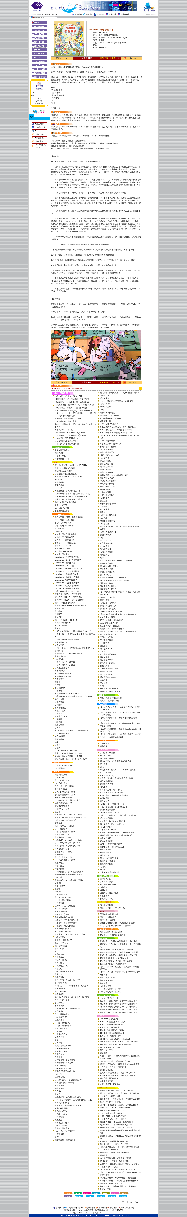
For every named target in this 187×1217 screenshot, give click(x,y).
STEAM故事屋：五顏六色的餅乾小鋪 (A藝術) (118, 427)
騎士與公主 (59, 892)
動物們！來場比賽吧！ (109, 566)
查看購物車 (124, 14)
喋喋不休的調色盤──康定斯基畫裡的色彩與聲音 (119, 1064)
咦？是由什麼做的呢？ (64, 676)
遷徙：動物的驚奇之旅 (109, 858)
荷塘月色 (58, 969)
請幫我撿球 (104, 600)
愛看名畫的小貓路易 (108, 586)
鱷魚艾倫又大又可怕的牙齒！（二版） (70, 934)
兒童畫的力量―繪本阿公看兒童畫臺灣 (115, 1044)
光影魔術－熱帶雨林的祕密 (66, 923)
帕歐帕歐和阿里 (106, 980)
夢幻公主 (58, 479)
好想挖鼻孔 (104, 666)
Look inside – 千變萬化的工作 (67, 557)
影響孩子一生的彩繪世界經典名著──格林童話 (118, 941)
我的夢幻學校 (105, 549)
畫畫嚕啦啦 (59, 854)
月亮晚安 (58, 614)
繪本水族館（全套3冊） (64, 430)
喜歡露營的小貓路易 (108, 589)
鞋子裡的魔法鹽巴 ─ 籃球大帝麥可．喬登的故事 (119, 1093)
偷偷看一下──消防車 (63, 551)
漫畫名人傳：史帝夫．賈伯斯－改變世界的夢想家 (120, 1099)
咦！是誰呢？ (60, 886)
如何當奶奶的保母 (62, 1103)
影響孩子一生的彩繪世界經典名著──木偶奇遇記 (119, 952)
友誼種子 (58, 889)
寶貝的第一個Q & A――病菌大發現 (68, 597)
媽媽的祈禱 (59, 1037)
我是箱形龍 (59, 1020)
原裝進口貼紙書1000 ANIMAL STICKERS (71, 465)
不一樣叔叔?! (60, 989)
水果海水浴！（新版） (64, 852)
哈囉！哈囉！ (60, 949)
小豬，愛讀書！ (61, 829)
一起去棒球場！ (106, 492)
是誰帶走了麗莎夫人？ (109, 1078)
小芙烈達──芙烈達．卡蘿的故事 (113, 1067)
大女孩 (103, 651)
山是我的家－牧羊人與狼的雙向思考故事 (116, 778)
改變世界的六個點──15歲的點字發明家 (116, 1128)
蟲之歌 (57, 812)
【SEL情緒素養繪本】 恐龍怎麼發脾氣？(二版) (73, 1100)
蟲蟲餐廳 (103, 646)
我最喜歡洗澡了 (61, 775)
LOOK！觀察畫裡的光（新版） (112, 1030)
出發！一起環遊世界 (108, 917)
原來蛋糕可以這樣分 (108, 663)
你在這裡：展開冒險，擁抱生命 (113, 821)
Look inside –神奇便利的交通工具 (68, 568)
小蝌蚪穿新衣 (60, 937)
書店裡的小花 (105, 540)
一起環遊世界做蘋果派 (109, 689)
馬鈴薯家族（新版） (63, 835)
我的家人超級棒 (106, 552)
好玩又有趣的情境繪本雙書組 (66, 441)
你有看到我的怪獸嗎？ (64, 931)
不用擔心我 (104, 643)
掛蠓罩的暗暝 (105, 852)
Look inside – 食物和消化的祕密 (68, 560)
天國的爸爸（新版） (63, 809)
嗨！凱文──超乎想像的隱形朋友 (68, 1105)
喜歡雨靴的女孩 (61, 1028)
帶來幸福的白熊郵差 (63, 1068)
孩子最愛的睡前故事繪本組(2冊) (68, 418)
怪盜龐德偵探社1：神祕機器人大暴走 (115, 958)
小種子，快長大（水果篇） (66, 665)
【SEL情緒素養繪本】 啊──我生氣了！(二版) (73, 631)
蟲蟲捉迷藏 (59, 954)
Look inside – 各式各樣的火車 (67, 586)
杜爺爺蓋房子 (105, 896)
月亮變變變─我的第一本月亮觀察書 (69, 872)
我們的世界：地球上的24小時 (112, 804)
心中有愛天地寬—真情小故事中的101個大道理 (118, 1007)
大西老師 (103, 506)
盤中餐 (103, 870)
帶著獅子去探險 (106, 583)
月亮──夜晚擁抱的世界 (109, 455)
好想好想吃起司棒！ (108, 504)
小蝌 (102, 410)
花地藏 (103, 867)
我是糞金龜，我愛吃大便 (65, 1140)
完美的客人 (59, 863)
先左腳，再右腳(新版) (63, 797)
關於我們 (89, 14)
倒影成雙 (103, 1053)
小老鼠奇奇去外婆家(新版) (65, 820)
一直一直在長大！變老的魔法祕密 (113, 807)
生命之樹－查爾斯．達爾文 (111, 1096)
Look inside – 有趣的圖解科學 (67, 583)
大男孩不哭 (104, 458)
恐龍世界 (58, 488)
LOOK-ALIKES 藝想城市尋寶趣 (112, 1033)
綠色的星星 (104, 509)
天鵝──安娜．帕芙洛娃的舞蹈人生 (114, 1116)
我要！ (57, 742)
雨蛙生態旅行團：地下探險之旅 (67, 980)
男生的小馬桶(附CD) (63, 623)
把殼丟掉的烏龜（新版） (65, 826)
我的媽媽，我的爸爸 (108, 603)
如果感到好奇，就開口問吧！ (112, 790)
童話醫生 (103, 680)
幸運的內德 (59, 869)
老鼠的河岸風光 (106, 838)
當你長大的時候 (106, 784)
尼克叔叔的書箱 (106, 818)
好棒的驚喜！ (60, 702)
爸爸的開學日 (105, 489)
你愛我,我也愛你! (61, 626)
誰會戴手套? (60, 711)
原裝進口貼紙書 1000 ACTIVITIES (68, 477)
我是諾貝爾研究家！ (63, 1128)
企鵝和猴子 (104, 887)
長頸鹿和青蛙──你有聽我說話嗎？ (69, 1080)
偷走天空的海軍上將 (108, 634)
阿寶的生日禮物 (61, 960)
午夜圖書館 (59, 994)
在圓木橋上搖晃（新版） (65, 786)
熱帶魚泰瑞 (59, 1088)
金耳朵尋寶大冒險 (107, 978)
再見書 (57, 685)
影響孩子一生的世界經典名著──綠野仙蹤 (117, 950)
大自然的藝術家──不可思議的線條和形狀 (117, 401)
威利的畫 (103, 890)
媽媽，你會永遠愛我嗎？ (65, 971)
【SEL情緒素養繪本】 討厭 (111, 612)
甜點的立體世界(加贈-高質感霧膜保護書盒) (117, 923)
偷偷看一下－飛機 (62, 554)
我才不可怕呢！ (106, 575)
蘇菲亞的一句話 (61, 991)
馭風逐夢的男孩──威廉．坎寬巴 (113, 1110)
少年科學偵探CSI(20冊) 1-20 (66, 438)
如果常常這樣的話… (63, 912)
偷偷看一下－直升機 (63, 546)
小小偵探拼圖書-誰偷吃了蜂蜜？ (68, 640)
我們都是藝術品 (106, 1070)
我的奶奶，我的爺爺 (108, 609)
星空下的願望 (105, 407)
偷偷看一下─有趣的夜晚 (64, 537)
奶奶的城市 (59, 1003)
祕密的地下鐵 (105, 1189)
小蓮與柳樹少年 (106, 543)
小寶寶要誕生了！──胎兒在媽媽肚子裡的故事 (73, 696)
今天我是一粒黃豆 (62, 716)
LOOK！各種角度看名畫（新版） (113, 1022)
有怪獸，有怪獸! (106, 905)
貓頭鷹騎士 (104, 555)
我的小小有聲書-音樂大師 (65, 603)
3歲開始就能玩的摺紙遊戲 (65, 502)
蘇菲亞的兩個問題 (107, 413)
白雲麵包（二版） (62, 789)
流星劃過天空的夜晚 (63, 1046)
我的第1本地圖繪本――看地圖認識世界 (70, 817)
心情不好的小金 (106, 467)
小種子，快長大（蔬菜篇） (66, 662)
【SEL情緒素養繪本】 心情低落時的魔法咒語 (118, 614)
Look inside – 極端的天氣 (65, 563)
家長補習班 (59, 1006)
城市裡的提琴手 (61, 1108)
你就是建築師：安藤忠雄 (110, 1084)
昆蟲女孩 (103, 1155)
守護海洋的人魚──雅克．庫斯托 (113, 1119)
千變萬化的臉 (60, 456)
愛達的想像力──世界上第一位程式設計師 (117, 1122)
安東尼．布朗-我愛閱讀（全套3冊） (69, 753)
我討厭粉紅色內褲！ (108, 677)
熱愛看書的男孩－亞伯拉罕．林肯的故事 (116, 1090)
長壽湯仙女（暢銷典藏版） (66, 1060)
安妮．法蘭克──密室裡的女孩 (112, 1113)
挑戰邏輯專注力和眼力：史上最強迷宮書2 (72, 497)
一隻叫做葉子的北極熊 (109, 424)
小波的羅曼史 (60, 768)
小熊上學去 (59, 1074)
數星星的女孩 (105, 773)
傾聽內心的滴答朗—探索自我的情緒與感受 (117, 832)
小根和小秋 (59, 777)
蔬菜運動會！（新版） (64, 837)
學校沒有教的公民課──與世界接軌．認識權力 (118, 770)
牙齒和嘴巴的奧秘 (62, 450)
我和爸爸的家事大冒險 (109, 669)
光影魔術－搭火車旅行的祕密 (66, 920)
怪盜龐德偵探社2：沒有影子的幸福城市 (116, 961)
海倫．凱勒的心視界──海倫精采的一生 (116, 1108)
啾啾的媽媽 (104, 657)
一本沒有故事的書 (107, 441)
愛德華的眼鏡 (105, 461)
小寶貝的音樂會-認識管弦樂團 (67, 591)
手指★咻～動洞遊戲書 (64, 917)
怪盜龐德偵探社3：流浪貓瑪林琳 (113, 964)
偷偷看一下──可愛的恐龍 (65, 543)
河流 (102, 767)
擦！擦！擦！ (60, 608)
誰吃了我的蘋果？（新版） (66, 860)
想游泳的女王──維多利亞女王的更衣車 (116, 1125)
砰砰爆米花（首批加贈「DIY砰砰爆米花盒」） (73, 731)
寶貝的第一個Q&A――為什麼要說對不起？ (71, 606)
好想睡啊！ (59, 705)
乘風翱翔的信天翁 (107, 484)
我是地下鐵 (104, 855)
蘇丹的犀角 (104, 801)
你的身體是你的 (106, 563)
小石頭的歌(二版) (107, 775)
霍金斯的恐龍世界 (62, 806)
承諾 (56, 951)
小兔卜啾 (58, 877)
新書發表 (40, 138)
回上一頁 (128, 1202)
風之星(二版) (105, 755)
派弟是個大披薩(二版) (109, 893)
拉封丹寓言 (59, 866)
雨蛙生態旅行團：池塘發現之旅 (67, 800)
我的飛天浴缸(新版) (63, 900)
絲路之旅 (103, 746)
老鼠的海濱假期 (106, 841)
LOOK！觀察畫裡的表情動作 (111, 1024)
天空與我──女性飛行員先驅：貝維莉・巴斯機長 (119, 1164)
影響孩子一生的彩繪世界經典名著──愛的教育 (118, 955)
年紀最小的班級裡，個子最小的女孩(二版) (72, 997)
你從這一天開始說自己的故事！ (113, 792)
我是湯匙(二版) (61, 1017)
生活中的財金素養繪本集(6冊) (112, 737)
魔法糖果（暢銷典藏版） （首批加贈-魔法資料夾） (120, 393)
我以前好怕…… (60, 1077)
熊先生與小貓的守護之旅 (110, 691)
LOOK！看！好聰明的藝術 (110, 1036)
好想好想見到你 (106, 472)
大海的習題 (104, 743)
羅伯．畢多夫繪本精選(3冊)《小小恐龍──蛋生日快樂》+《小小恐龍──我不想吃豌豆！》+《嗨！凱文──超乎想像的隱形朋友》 (75, 413)
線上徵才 (40, 124)
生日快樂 (103, 683)
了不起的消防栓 (106, 637)
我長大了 (58, 628)
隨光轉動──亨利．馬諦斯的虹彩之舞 (115, 1061)
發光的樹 (103, 787)
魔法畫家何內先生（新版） (111, 1047)
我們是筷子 (104, 498)
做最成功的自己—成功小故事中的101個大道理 (118, 1012)
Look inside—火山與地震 (65, 566)
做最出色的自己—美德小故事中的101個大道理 (118, 1010)
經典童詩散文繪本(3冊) (109, 701)
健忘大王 (103, 983)
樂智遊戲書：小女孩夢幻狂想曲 (67, 491)
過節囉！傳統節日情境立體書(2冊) (69, 756)
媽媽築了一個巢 (61, 1125)
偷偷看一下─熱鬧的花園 (64, 540)
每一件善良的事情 (107, 758)
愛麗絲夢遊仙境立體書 (109, 914)
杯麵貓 (103, 686)
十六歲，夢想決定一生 (109, 998)
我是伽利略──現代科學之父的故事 (114, 1144)
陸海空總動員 (60, 736)
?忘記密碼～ (39, 101)
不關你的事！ (60, 529)
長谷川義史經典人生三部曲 (66, 421)
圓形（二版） (105, 404)
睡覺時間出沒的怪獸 (108, 515)
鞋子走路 (58, 617)
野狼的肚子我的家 (62, 1048)
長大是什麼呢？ (61, 708)
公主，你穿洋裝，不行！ (110, 532)
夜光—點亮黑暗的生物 (109, 623)
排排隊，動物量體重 (63, 1026)
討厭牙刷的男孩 (61, 1034)
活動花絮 (40, 141)
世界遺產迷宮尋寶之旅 (64, 1063)
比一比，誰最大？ (62, 909)
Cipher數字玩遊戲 (62, 508)
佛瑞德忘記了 (60, 1086)
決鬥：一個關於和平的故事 (111, 844)
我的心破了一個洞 (107, 753)
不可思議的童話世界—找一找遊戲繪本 (115, 580)
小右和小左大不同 (107, 617)
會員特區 (78, 14)
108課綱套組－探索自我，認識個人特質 (71, 408)
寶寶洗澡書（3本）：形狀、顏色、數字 (71, 759)
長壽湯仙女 (59, 1057)
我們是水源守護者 (107, 810)
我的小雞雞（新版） (63, 780)
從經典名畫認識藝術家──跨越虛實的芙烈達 (117, 1076)
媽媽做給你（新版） (63, 849)
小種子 (57, 745)
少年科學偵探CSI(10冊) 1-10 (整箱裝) (70, 432)
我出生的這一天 (106, 464)
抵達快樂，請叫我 (107, 861)
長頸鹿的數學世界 (107, 597)
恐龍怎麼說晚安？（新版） (66, 795)
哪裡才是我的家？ (62, 1123)
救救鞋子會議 (105, 986)
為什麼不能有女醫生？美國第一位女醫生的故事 (119, 1105)
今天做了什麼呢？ (107, 674)
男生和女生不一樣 (62, 459)
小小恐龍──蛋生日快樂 (109, 415)
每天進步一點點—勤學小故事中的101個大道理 (118, 1004)
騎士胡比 (58, 883)
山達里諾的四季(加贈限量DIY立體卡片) (115, 926)
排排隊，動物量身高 (63, 1023)
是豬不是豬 (104, 396)
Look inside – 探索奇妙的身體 (67, 577)
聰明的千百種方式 (107, 521)
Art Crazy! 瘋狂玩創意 (109, 1019)
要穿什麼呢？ (60, 688)
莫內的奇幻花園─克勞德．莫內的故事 (115, 1039)
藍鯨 (56, 1040)
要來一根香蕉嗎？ (107, 495)
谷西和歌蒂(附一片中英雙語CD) (113, 908)
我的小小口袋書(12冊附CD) (66, 620)
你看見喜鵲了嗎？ (107, 1081)
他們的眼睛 (104, 798)
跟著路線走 (59, 957)
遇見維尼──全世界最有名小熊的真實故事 (71, 986)
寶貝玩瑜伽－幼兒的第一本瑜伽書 (68, 654)
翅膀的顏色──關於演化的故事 (112, 847)
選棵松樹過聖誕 (61, 1111)
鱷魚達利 (103, 512)
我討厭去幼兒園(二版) (63, 857)
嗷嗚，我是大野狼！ (108, 606)
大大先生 (103, 518)
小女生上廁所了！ (62, 668)
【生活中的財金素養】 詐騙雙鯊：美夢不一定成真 (120, 734)
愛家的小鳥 (104, 398)
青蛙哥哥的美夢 (106, 660)
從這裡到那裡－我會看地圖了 (112, 620)
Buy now (133, 58)
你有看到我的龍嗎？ (63, 929)
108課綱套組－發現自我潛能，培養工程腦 (72, 399)
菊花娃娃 (58, 823)
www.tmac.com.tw (49, 14)
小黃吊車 (58, 728)
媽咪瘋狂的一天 (61, 966)
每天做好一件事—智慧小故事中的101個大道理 (118, 1001)
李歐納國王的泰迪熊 (108, 481)
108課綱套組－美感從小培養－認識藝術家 (72, 402)
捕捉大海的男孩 (106, 864)
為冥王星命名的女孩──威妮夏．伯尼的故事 (117, 1170)
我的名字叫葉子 (61, 946)
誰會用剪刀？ (60, 713)
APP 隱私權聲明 (127, 1208)
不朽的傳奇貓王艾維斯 (109, 1167)
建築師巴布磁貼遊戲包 (64, 471)
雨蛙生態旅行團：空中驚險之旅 (67, 843)
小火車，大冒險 (61, 1114)
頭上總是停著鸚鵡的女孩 (65, 1071)
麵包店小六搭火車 (107, 421)
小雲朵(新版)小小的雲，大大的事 (68, 840)
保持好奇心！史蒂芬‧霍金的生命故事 (115, 1152)
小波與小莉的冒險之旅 (64, 765)
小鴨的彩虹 (59, 659)
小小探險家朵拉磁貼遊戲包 (66, 474)
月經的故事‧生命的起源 (109, 812)
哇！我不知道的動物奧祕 (65, 906)
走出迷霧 (103, 764)
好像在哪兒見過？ (107, 478)
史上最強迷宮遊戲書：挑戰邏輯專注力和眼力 (73, 494)
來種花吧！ (59, 691)
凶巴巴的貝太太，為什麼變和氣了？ (69, 1008)
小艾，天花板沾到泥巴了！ (66, 1131)
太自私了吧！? (61, 645)
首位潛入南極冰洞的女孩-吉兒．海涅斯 (116, 1158)
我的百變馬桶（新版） (64, 897)
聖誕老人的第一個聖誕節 (110, 626)
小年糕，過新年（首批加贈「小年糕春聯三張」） (120, 631)
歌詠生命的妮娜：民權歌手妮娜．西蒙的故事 (118, 1178)
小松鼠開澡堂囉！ (62, 733)
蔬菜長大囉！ (60, 725)
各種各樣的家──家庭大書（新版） (69, 815)
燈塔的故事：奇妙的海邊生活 (112, 824)
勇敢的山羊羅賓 (106, 781)
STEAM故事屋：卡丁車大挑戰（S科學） (116, 430)
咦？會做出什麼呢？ (63, 673)
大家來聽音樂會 (106, 882)
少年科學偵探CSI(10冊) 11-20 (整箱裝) (70, 435)
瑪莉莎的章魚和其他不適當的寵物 (68, 874)
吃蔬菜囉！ (59, 719)
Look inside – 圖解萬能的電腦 (67, 588)
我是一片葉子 (60, 656)
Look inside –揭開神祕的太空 (66, 574)
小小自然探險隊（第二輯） (111, 992)
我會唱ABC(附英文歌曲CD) (111, 932)
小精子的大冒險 (61, 783)
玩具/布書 (112, 14)
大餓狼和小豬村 (61, 1051)
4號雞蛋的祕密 (106, 671)
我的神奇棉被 (105, 535)
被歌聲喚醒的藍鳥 (107, 487)
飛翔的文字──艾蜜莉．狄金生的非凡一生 (117, 1161)
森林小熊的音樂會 (107, 452)
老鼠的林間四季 (106, 827)
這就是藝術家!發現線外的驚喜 (112, 629)
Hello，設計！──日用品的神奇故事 (114, 795)
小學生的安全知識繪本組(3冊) (67, 444)
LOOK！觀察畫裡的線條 (109, 1027)
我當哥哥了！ (60, 974)
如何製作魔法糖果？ (108, 654)
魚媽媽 (57, 1137)
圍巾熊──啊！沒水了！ (64, 940)
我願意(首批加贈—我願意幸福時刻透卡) (116, 835)
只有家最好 (59, 1134)
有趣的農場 (59, 485)
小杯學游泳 (104, 524)
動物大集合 (59, 739)
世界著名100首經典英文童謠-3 (112, 935)
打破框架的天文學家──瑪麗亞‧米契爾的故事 (118, 1186)
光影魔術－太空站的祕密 (65, 926)
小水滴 (57, 748)
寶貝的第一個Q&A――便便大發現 (68, 594)
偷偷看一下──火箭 (62, 549)
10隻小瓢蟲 (59, 531)
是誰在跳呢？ (60, 671)
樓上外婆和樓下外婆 (108, 884)
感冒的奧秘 (59, 453)
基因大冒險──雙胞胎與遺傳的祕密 (114, 475)
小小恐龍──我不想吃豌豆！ (111, 418)
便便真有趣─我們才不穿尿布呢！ (68, 693)
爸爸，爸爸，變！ (62, 1000)
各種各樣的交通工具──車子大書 (113, 578)
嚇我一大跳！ (60, 699)
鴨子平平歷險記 (61, 943)
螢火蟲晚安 (59, 963)
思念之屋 (58, 1120)
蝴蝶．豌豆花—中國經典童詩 (111, 698)
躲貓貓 (57, 1094)
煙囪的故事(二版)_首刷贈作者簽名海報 (115, 761)
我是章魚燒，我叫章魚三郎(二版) (68, 1097)
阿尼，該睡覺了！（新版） (66, 832)
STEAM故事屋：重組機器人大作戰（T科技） (118, 433)
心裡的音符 (59, 977)
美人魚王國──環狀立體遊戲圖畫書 (69, 517)
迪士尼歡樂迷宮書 (62, 511)
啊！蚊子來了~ (106, 649)
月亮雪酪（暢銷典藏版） (65, 1083)
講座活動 (40, 134)
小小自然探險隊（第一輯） (111, 989)
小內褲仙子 (59, 1043)
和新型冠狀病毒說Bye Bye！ (111, 444)
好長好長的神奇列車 (63, 523)
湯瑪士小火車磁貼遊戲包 (65, 468)
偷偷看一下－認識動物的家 (66, 534)
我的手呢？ (59, 611)
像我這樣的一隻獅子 (108, 447)
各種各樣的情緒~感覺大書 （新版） (69, 880)
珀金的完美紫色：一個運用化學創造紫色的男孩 (119, 1181)
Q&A (38, 131)
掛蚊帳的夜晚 (105, 850)
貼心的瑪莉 (59, 1011)
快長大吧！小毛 (106, 899)
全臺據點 (101, 14)
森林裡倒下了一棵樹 (108, 830)
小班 (102, 538)
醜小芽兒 (103, 558)
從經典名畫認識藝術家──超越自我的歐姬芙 (117, 1073)
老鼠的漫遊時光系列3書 (109, 872)
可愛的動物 (59, 482)
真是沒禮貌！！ (61, 642)
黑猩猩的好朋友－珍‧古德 (110, 1102)
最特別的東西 (105, 879)
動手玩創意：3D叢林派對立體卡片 (68, 499)
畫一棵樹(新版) (61, 983)
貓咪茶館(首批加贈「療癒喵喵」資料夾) (116, 560)
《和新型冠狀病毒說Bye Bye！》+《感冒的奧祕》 (75, 405)
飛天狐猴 (58, 1031)
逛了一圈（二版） (107, 1050)
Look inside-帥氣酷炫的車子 (66, 580)
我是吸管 (103, 501)
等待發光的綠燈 (106, 640)
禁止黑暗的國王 (106, 449)
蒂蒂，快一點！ (106, 469)
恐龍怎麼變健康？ (62, 1014)
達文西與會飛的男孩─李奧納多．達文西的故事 (119, 1042)
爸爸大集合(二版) (62, 914)
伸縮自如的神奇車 (107, 572)
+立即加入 (39, 103)
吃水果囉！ (59, 722)
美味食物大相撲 (106, 569)
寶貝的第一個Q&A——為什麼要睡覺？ (70, 600)
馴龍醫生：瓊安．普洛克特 (111, 1184)
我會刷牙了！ (60, 679)
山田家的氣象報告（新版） (66, 792)
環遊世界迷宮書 (61, 505)
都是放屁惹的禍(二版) (63, 803)
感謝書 (57, 682)
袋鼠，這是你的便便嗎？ (65, 526)
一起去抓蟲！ (60, 903)
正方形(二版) (60, 1091)
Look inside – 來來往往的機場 (67, 571)
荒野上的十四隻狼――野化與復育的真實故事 (118, 815)
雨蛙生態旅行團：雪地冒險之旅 (67, 846)
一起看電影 (59, 1117)
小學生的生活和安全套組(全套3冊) (69, 396)
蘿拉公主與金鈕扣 (107, 920)
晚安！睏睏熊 (60, 1066)
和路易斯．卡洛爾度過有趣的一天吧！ (115, 1141)
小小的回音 (104, 546)
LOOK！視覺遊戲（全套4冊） (67, 750)
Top (136, 1202)
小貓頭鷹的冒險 (61, 894)
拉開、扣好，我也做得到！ (66, 520)
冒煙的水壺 (59, 1054)
